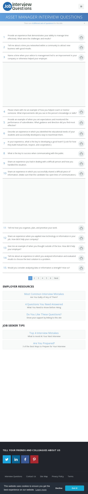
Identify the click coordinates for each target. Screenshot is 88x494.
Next (56, 278)
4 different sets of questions (42, 23)
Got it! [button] (74, 488)
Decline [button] (58, 488)
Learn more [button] (41, 490)
